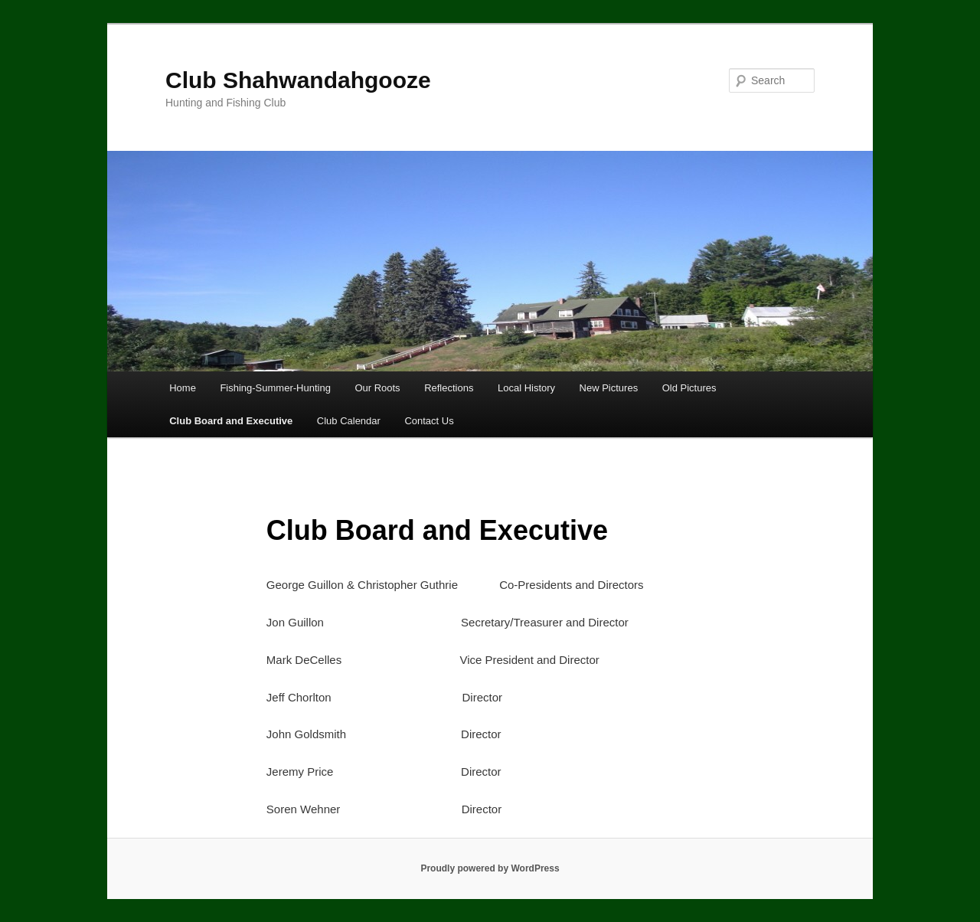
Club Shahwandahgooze (298, 80)
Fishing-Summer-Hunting (275, 388)
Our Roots (377, 388)
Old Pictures (689, 388)
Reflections (448, 388)
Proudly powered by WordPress (489, 868)
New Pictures (609, 388)
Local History (526, 388)
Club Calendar (349, 421)
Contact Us (428, 421)
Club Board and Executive (230, 421)
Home (182, 388)
